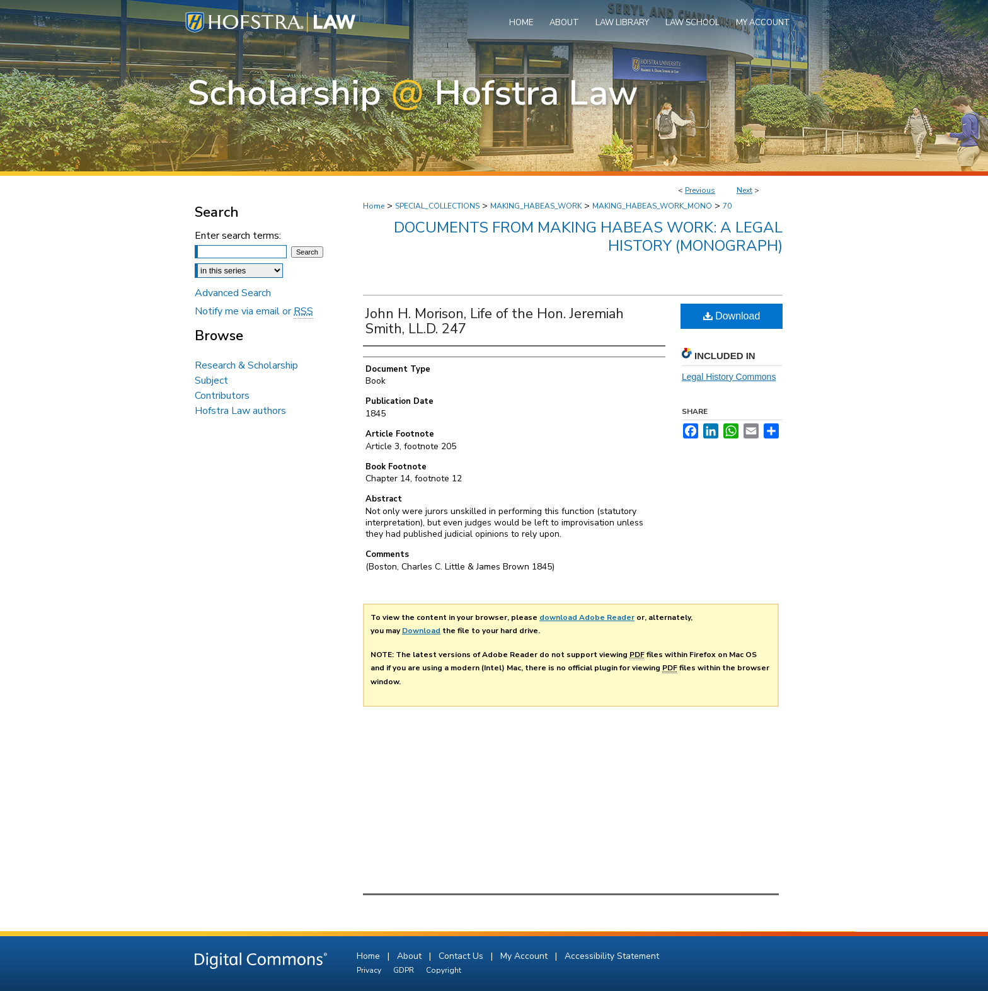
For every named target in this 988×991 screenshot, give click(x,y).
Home (373, 206)
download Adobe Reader (587, 617)
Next (744, 190)
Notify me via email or (254, 311)
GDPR (404, 970)
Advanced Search (233, 293)
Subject (211, 380)
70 (727, 206)
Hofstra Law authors (240, 411)
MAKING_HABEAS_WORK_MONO (652, 206)
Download (732, 316)
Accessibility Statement (612, 956)
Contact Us (462, 956)
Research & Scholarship (246, 365)
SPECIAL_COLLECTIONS (437, 206)
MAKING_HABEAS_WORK (536, 206)
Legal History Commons (729, 377)
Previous (700, 190)
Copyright (443, 970)
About (410, 956)
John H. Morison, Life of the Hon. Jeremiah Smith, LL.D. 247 (494, 321)
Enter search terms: (238, 236)
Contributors (222, 396)
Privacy (370, 970)
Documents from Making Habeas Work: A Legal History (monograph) (588, 236)
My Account (525, 956)
